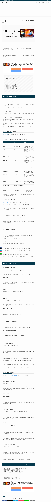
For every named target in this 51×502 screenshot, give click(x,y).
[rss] (47, 0)
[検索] (48, 0)
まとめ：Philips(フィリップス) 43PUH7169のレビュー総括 (14, 87)
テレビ (3, 492)
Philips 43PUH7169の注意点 (11, 85)
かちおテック (5, 2)
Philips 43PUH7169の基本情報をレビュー (12, 76)
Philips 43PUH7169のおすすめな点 (12, 84)
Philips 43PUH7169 (5, 102)
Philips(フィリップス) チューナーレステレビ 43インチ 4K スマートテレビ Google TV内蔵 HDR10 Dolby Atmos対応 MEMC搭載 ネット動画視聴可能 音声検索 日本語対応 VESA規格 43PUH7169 (22, 64)
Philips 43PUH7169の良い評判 (12, 83)
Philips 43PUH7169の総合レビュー (12, 86)
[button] (4, 496)
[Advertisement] (25, 9)
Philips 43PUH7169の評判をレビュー (11, 82)
